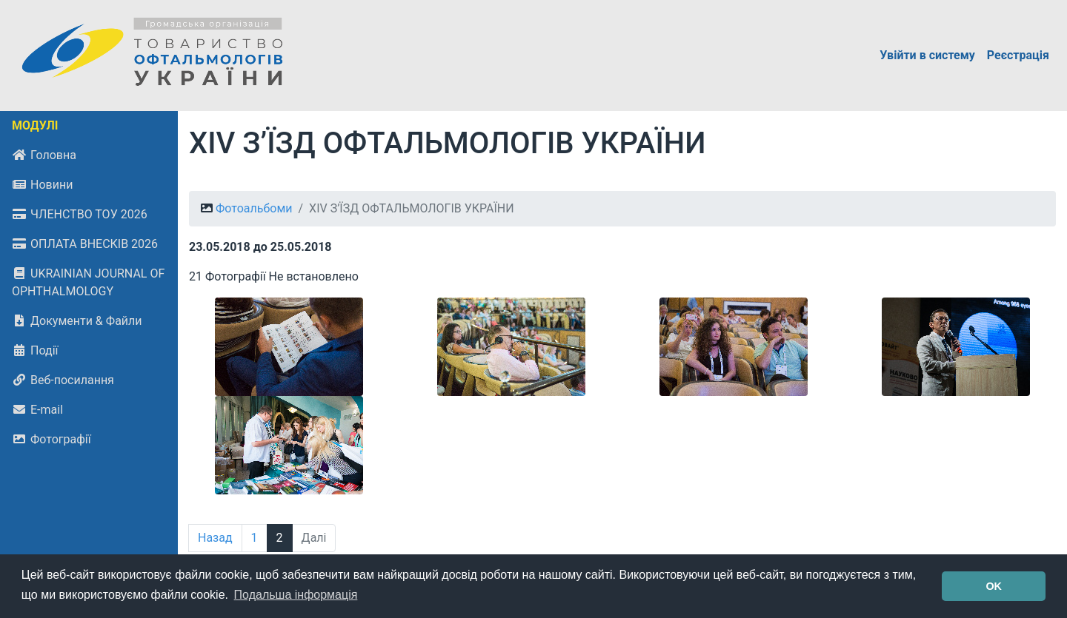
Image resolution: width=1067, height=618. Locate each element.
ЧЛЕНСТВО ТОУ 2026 (79, 214)
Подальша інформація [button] (296, 594)
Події (35, 350)
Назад (215, 538)
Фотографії (51, 439)
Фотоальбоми (254, 208)
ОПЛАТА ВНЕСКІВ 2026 (85, 244)
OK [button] (993, 586)
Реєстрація (1018, 55)
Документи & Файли (77, 321)
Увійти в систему (927, 55)
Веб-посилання (63, 380)
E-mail (37, 410)
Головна (44, 155)
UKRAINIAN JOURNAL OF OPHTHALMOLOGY (88, 282)
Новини (42, 185)
